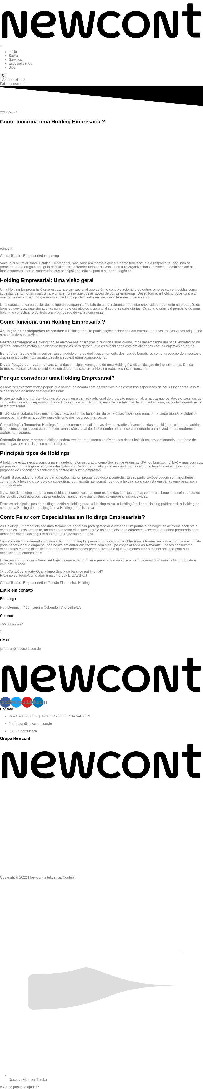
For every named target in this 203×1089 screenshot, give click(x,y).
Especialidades (20, 63)
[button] (19, 1087)
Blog (12, 67)
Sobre (13, 55)
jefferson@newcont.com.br (30, 723)
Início (13, 52)
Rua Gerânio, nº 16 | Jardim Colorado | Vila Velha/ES (49, 716)
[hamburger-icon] (1, 45)
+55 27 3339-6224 (23, 731)
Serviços (15, 59)
